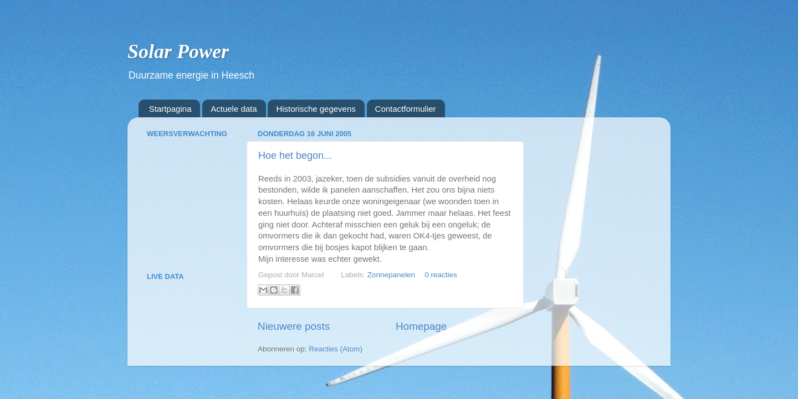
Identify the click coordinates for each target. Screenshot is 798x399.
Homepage (421, 326)
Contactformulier (405, 108)
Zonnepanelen (391, 275)
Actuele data (234, 108)
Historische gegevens (315, 108)
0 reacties (440, 275)
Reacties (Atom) (335, 349)
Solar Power (178, 51)
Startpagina (170, 108)
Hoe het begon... (295, 155)
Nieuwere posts (294, 326)
